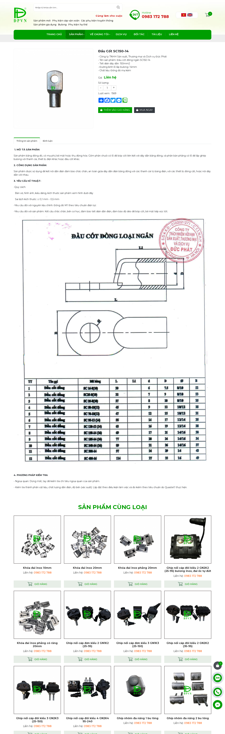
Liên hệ (174, 34)
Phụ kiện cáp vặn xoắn (65, 20)
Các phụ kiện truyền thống (97, 20)
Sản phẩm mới (42, 20)
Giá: (100, 77)
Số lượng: (103, 82)
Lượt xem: (104, 93)
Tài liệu (157, 34)
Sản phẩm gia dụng (44, 24)
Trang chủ (54, 34)
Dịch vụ (121, 34)
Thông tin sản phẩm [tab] (26, 141)
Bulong (62, 24)
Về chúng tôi (99, 34)
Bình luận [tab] (48, 141)
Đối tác (139, 34)
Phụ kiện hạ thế (77, 24)
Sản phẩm (76, 34)
